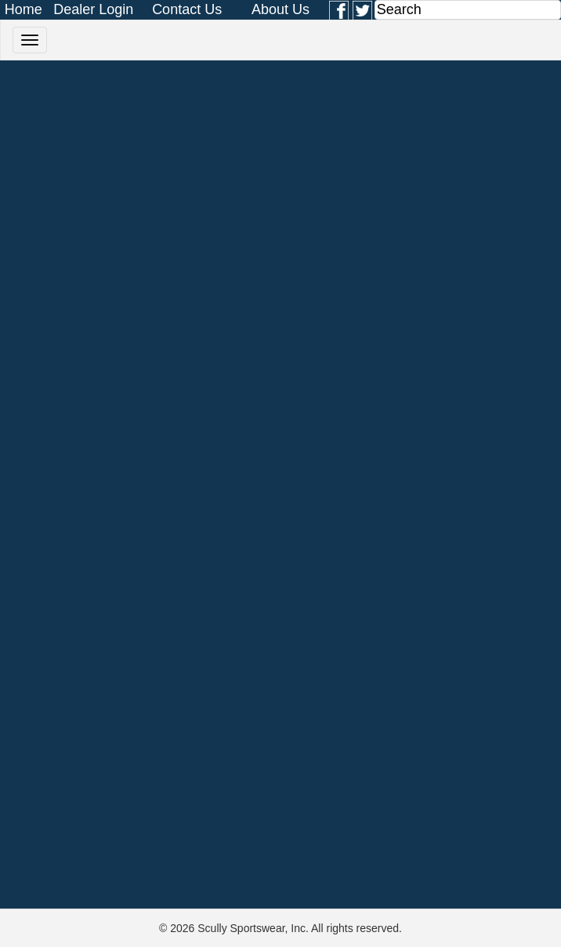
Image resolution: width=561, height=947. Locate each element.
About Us (280, 9)
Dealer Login (93, 9)
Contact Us (187, 9)
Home (23, 9)
